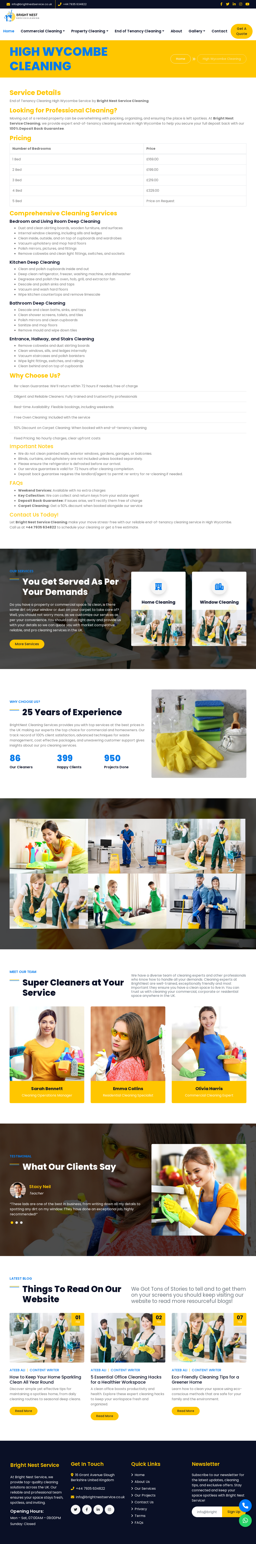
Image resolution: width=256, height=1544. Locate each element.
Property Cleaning (88, 31)
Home (8, 31)
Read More (23, 1411)
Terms (138, 1515)
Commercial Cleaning (41, 31)
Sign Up (233, 1511)
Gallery (195, 31)
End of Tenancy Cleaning (138, 31)
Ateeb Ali (17, 1370)
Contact (219, 31)
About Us (140, 1481)
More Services (27, 644)
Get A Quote (241, 31)
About (176, 31)
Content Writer (44, 1370)
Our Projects (143, 1495)
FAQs (137, 1522)
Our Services (143, 1488)
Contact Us (142, 1502)
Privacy (139, 1509)
